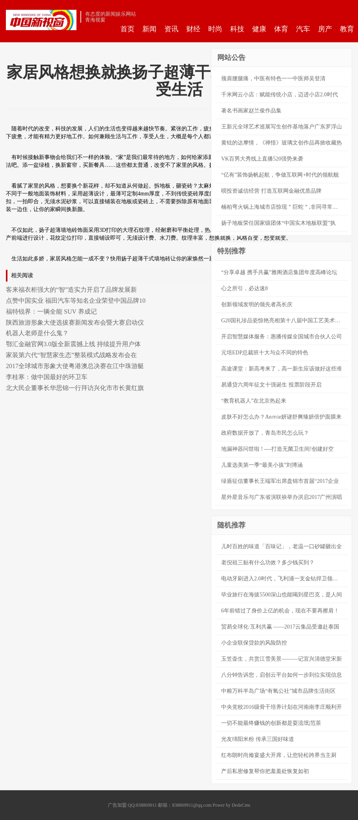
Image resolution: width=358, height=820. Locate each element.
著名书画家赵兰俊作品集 (251, 111)
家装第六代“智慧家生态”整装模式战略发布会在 (71, 355)
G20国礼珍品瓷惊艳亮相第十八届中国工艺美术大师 (283, 320)
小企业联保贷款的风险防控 (254, 643)
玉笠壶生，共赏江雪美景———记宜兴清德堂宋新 (281, 659)
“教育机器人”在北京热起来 (253, 401)
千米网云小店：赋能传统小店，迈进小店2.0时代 (279, 95)
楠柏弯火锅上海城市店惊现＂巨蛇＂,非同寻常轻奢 (282, 207)
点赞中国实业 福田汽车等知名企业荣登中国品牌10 (75, 300)
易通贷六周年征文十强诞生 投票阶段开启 (271, 385)
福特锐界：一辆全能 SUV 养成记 (51, 311)
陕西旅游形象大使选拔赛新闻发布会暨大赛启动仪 (75, 322)
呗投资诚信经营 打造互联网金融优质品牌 (271, 191)
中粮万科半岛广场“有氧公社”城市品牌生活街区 (278, 691)
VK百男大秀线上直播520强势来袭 (262, 159)
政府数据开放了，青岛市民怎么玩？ (265, 433)
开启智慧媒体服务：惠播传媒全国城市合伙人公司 (281, 337)
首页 (127, 29)
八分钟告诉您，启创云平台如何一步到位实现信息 (281, 675)
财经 (193, 29)
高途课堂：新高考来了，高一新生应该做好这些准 (281, 369)
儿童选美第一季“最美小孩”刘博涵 (262, 465)
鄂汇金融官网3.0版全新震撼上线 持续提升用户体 (73, 344)
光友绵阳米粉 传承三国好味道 (257, 739)
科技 (237, 29)
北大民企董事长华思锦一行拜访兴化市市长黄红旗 (75, 388)
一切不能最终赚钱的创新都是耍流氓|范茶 (271, 723)
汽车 (303, 29)
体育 (281, 29)
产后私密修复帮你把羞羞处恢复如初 (265, 771)
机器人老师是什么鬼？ (37, 333)
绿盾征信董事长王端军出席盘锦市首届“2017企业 (280, 481)
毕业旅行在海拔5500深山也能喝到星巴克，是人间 (281, 595)
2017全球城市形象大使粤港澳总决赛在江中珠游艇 (75, 366)
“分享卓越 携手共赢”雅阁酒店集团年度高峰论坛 (279, 272)
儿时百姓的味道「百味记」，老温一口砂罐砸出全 (281, 546)
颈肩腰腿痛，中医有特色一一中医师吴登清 (273, 78)
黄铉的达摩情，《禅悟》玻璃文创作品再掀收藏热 (281, 143)
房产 (325, 29)
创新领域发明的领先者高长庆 (257, 304)
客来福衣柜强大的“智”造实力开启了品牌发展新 (71, 289)
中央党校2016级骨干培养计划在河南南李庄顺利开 (281, 707)
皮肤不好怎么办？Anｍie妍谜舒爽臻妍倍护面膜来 (281, 417)
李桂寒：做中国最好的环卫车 (46, 377)
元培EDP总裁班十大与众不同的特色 (264, 353)
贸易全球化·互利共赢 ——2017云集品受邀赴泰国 (280, 627)
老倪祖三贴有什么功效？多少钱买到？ (267, 562)
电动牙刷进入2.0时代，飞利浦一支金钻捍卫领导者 (282, 579)
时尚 (215, 29)
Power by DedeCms (231, 805)
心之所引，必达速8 (244, 288)
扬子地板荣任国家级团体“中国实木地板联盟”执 (278, 223)
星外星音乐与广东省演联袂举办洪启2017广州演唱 (281, 497)
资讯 (171, 29)
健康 (259, 29)
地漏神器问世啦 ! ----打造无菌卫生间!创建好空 (277, 449)
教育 (347, 29)
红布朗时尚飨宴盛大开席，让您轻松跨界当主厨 (278, 755)
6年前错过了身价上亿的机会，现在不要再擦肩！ (280, 611)
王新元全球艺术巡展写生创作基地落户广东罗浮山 (281, 127)
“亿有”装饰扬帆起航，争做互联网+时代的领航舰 (280, 175)
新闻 (149, 29)
